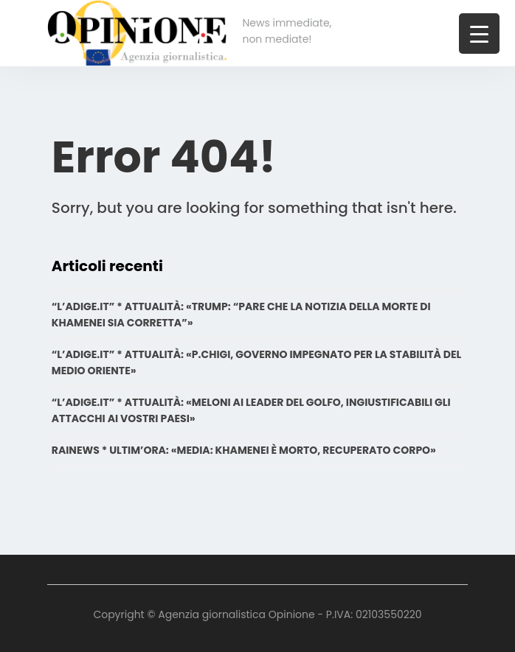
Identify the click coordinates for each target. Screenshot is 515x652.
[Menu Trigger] (479, 33)
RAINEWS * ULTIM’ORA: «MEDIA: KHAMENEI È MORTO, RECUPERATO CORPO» (244, 450)
